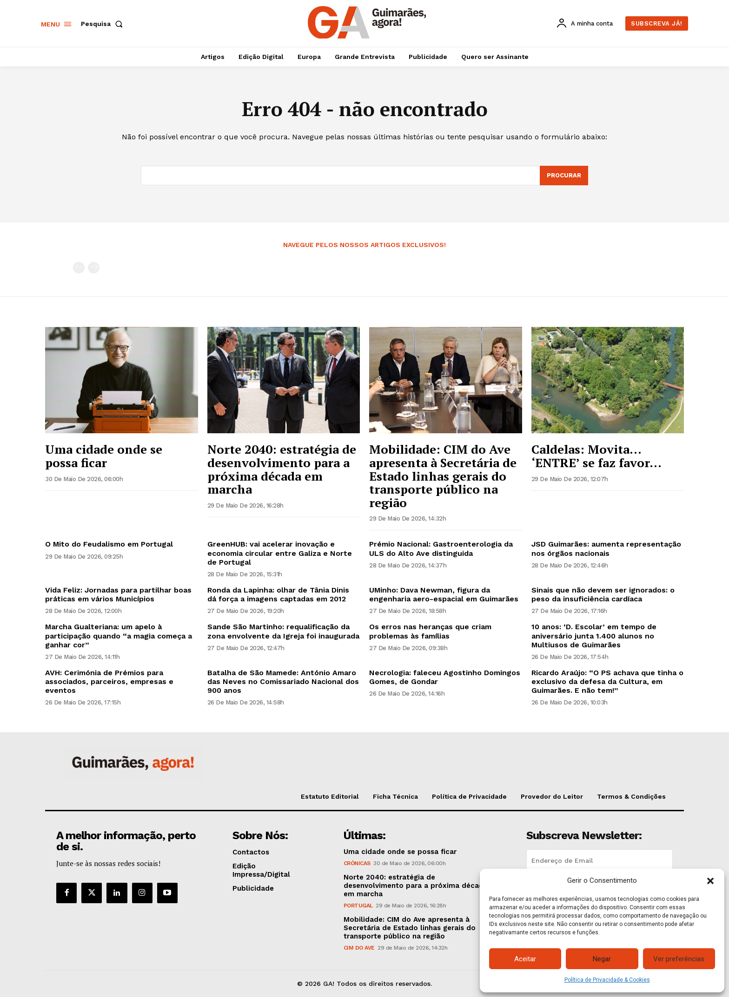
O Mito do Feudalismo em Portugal (109, 544)
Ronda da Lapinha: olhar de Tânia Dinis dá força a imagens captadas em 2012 (278, 594)
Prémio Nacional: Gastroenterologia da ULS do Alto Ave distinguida (441, 548)
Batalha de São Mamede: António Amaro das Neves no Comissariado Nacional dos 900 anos (283, 681)
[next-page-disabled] (93, 268)
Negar (602, 959)
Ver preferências (678, 959)
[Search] (564, 175)
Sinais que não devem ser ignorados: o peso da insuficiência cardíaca (603, 594)
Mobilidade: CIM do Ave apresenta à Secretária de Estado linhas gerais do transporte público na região (443, 475)
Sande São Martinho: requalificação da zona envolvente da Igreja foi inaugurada (283, 631)
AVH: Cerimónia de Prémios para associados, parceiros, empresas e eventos (109, 681)
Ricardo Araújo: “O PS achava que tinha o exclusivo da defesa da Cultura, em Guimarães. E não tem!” (607, 681)
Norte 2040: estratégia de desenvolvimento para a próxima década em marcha (281, 469)
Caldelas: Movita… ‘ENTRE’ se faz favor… (596, 455)
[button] (710, 881)
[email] (599, 860)
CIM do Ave (359, 948)
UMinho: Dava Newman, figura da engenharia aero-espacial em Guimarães (443, 594)
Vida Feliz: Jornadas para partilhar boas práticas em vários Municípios (118, 594)
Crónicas (357, 863)
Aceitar (525, 959)
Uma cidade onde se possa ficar (103, 455)
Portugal (358, 905)
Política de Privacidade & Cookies (607, 980)
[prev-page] (79, 268)
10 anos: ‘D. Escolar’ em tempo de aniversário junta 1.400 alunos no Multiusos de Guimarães (593, 635)
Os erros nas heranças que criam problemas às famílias (430, 631)
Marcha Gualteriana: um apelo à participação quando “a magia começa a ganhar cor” (118, 635)
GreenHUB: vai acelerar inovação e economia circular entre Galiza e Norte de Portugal (279, 553)
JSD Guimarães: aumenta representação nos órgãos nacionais (606, 548)
